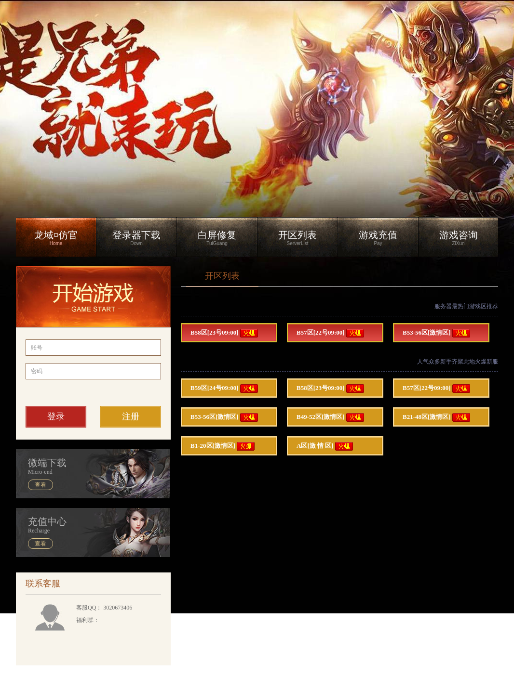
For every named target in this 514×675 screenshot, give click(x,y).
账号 (36, 347)
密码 (36, 371)
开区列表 (222, 276)
